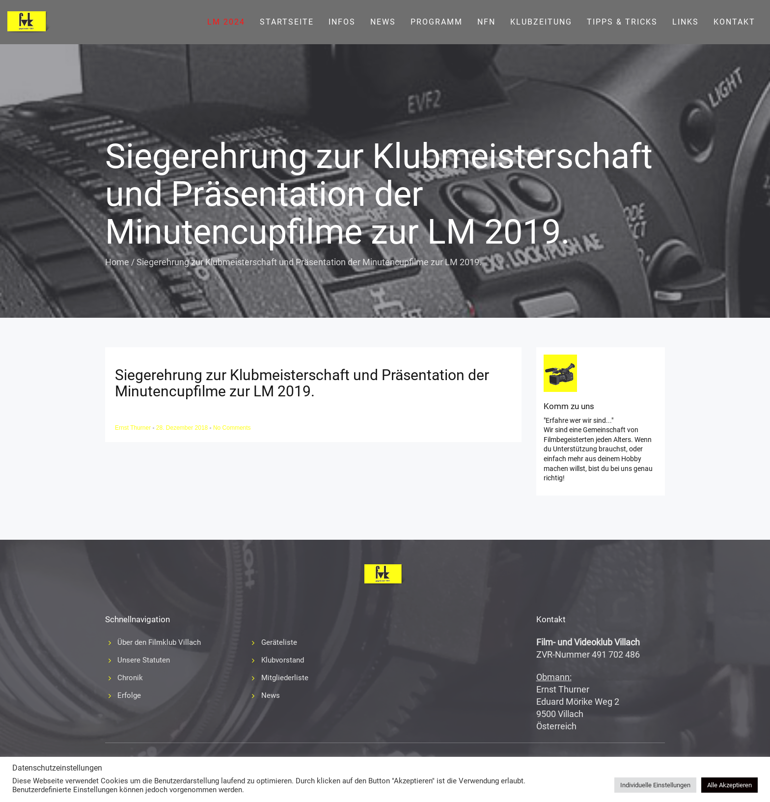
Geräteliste (279, 642)
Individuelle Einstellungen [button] (655, 785)
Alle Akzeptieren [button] (729, 785)
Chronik (130, 677)
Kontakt (734, 22)
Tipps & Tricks (622, 22)
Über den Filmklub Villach (159, 642)
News (383, 22)
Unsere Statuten (143, 660)
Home (117, 262)
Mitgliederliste (284, 677)
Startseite (287, 22)
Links (685, 22)
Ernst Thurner (133, 427)
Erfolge (129, 695)
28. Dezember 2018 (183, 427)
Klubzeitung (541, 22)
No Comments (232, 427)
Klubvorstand (282, 660)
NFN (486, 22)
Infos (342, 22)
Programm (437, 22)
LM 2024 (226, 22)
